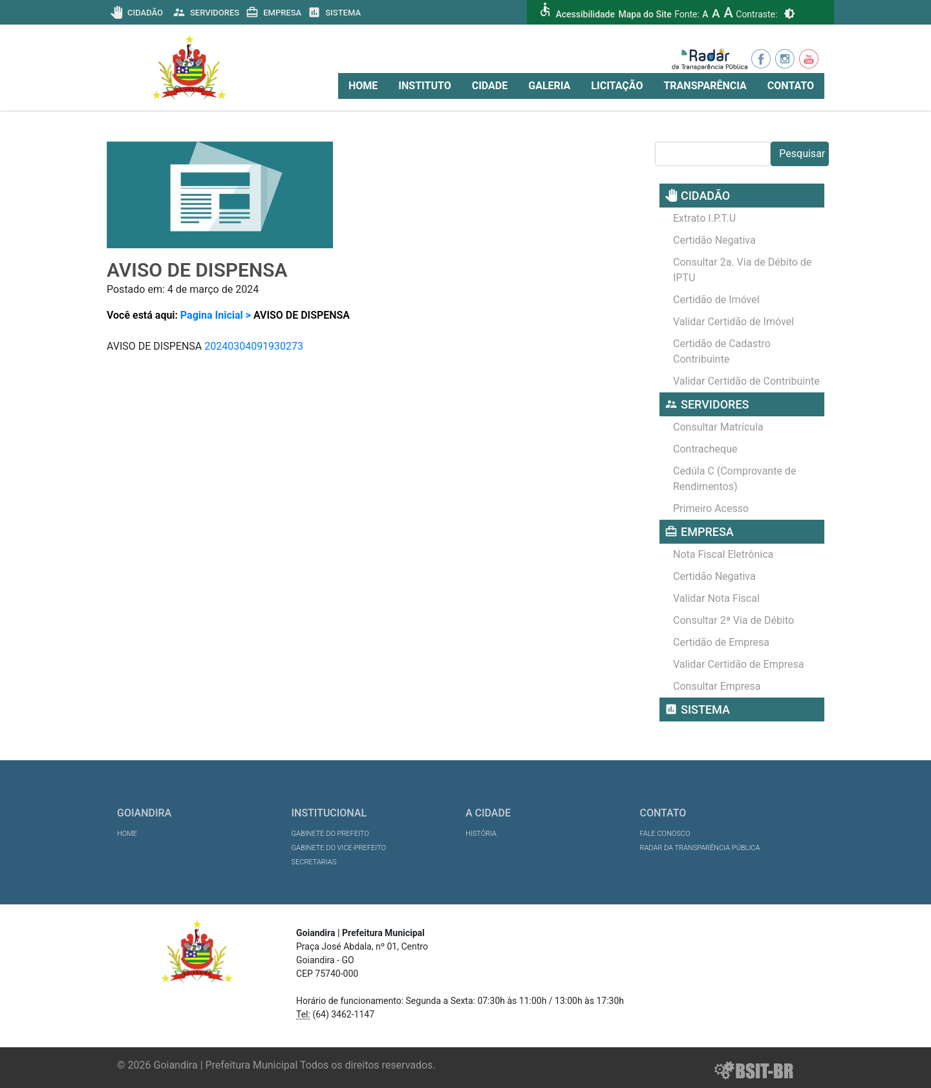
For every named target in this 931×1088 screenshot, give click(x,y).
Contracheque (705, 449)
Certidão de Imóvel (716, 299)
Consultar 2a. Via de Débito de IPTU (742, 270)
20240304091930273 (253, 346)
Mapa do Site (644, 14)
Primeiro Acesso (711, 508)
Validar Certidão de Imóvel (733, 321)
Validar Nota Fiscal (716, 598)
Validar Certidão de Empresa (738, 664)
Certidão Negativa (714, 240)
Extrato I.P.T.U (704, 218)
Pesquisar (802, 153)
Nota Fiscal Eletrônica (723, 554)
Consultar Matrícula (718, 427)
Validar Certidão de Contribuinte (746, 381)
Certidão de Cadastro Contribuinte (722, 351)
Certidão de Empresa (721, 642)
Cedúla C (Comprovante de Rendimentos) (734, 479)
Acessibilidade (584, 14)
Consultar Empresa (717, 686)
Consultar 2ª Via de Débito (733, 620)
